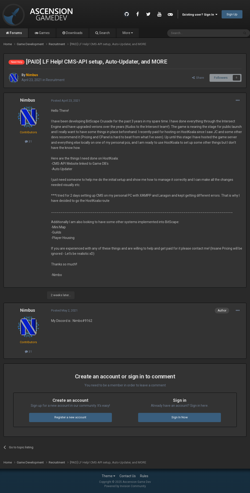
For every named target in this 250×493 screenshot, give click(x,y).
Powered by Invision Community (125, 486)
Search (104, 33)
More (128, 33)
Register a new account (70, 417)
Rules (144, 476)
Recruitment (55, 80)
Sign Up (232, 14)
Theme (108, 476)
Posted (65, 100)
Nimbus (27, 100)
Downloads (74, 33)
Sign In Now (179, 417)
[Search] (192, 33)
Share (198, 77)
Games (44, 33)
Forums (15, 33)
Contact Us (127, 476)
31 (28, 141)
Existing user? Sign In (199, 14)
